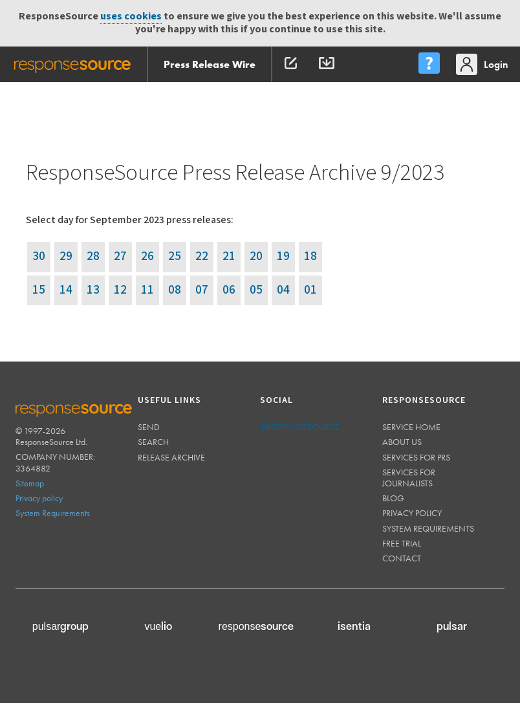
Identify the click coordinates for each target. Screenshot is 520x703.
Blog (393, 498)
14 (66, 290)
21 (228, 256)
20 (256, 256)
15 (38, 290)
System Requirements (53, 513)
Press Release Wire (209, 64)
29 (66, 256)
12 (120, 290)
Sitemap (30, 483)
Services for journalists (408, 477)
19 (283, 256)
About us (402, 442)
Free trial (401, 543)
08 (174, 290)
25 (174, 256)
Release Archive (171, 457)
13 (93, 290)
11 (147, 290)
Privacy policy (39, 498)
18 (310, 256)
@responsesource (300, 427)
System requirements (428, 528)
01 (310, 290)
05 (256, 290)
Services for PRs (416, 457)
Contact (401, 558)
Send (149, 427)
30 (38, 256)
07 (201, 290)
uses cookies (131, 16)
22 (201, 256)
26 (147, 256)
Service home (411, 427)
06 (228, 290)
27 (120, 256)
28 (93, 256)
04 (283, 290)
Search (153, 442)
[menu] (429, 64)
